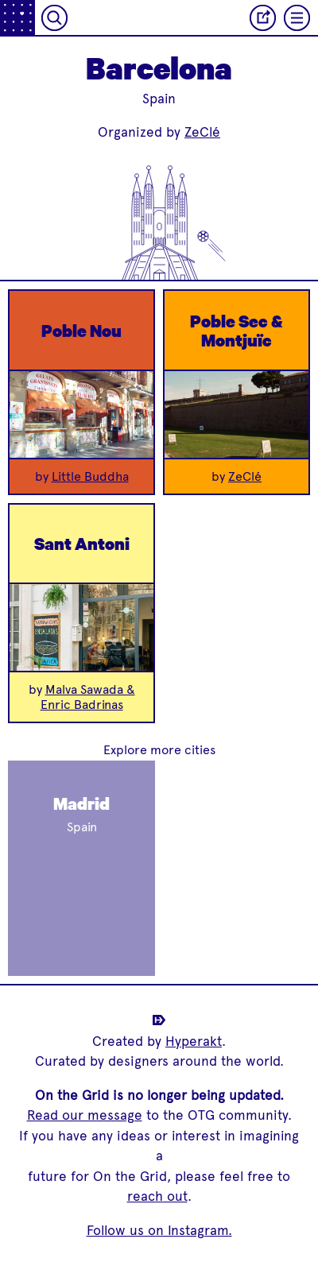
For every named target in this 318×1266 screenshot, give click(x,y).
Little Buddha (90, 476)
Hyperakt (193, 1041)
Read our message (84, 1115)
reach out (157, 1196)
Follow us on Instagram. (159, 1230)
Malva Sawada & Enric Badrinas (88, 697)
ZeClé (202, 132)
